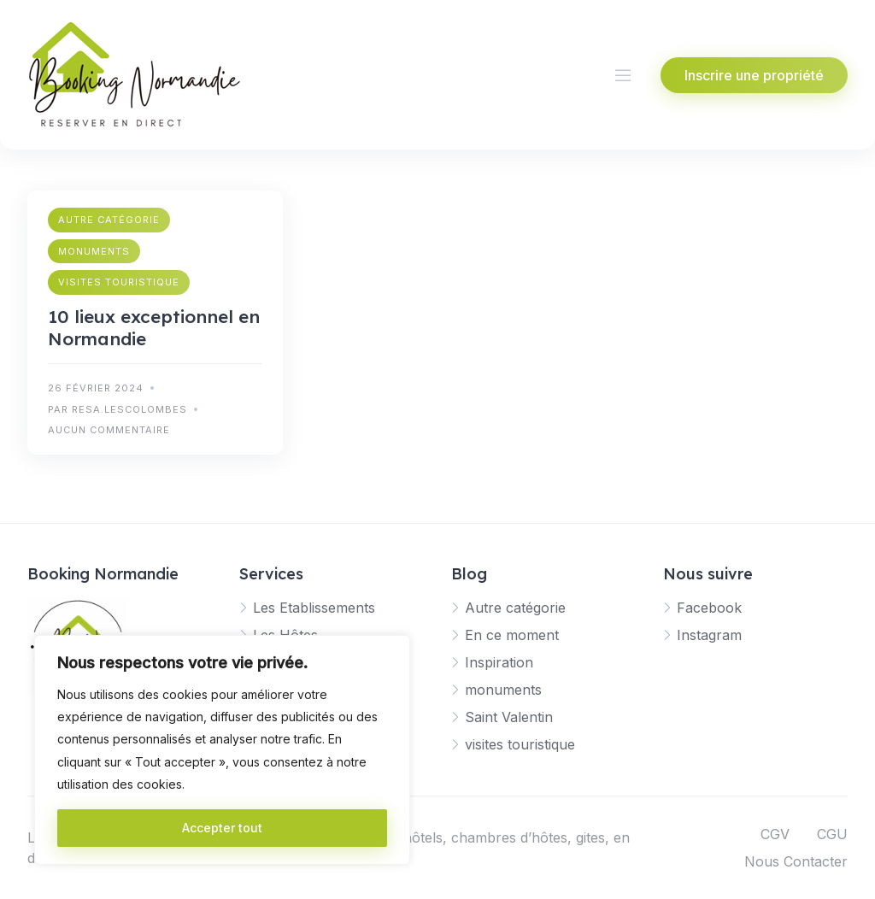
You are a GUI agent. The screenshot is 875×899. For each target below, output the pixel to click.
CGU (832, 834)
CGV (775, 834)
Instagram (709, 634)
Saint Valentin (509, 717)
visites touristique (118, 282)
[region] (222, 750)
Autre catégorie (109, 220)
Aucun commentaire (109, 430)
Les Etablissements (314, 607)
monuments (94, 251)
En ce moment (512, 634)
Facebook (709, 607)
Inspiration (499, 662)
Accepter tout (222, 827)
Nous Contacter (796, 861)
